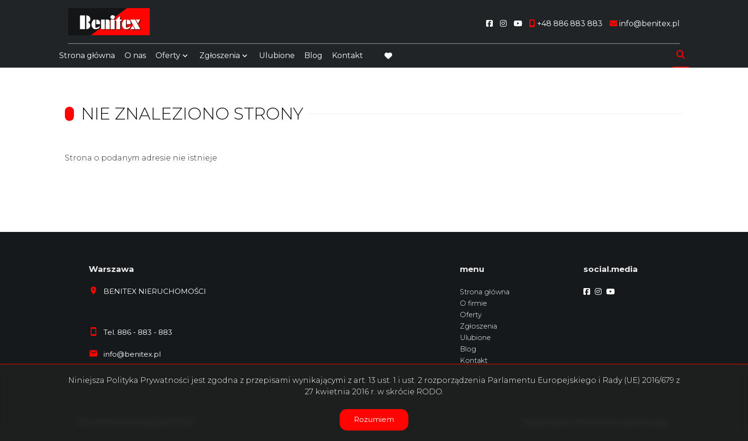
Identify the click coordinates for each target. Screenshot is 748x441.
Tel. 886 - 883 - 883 (138, 332)
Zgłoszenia (219, 58)
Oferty (168, 58)
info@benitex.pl (132, 354)
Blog (313, 58)
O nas (135, 58)
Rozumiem (374, 419)
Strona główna (87, 58)
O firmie (473, 303)
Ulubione (277, 58)
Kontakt (347, 58)
